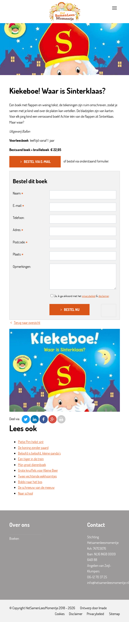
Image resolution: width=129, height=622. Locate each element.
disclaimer (103, 296)
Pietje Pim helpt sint (31, 441)
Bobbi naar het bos (30, 481)
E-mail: (17, 205)
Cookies (60, 613)
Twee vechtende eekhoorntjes (37, 476)
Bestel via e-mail (35, 161)
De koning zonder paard (33, 447)
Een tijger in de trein (31, 458)
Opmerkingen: (22, 266)
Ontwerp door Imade (93, 608)
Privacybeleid (95, 613)
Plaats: (17, 254)
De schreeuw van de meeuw (36, 487)
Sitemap (114, 613)
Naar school (25, 493)
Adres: (17, 229)
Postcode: (19, 242)
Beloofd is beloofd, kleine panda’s (39, 453)
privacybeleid (88, 296)
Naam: (17, 193)
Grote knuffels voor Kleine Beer (38, 470)
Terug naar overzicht (24, 322)
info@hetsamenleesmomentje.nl (108, 582)
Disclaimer (75, 613)
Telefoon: (18, 217)
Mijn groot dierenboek (32, 464)
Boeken (14, 538)
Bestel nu (69, 309)
